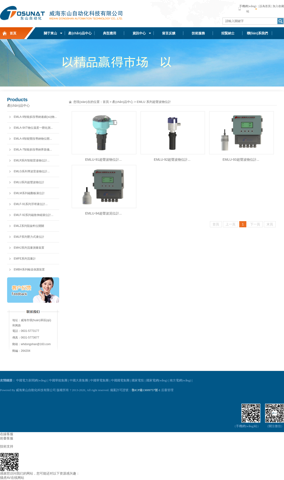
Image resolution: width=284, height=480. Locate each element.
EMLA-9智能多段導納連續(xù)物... (35, 117)
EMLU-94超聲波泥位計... (103, 213)
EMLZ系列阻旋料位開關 (29, 226)
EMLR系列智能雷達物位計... (31, 160)
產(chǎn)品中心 (79, 33)
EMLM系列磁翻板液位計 (29, 193)
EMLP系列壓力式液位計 (29, 236)
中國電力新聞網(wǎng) (31, 380)
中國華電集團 (99, 380)
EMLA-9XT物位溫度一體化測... (33, 127)
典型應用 (109, 33)
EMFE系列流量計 (25, 258)
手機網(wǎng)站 (247, 9)
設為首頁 (265, 6)
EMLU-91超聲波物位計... (103, 159)
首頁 (13, 33)
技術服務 (198, 33)
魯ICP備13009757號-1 (146, 390)
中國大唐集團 (79, 380)
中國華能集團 (58, 380)
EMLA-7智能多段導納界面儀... (33, 149)
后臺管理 (167, 390)
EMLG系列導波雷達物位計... (32, 171)
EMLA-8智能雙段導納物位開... (33, 138)
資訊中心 (139, 33)
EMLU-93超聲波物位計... (240, 159)
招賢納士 (228, 33)
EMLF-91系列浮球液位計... (31, 204)
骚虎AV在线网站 (12, 478)
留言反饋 (168, 33)
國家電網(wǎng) (157, 380)
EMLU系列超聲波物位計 (29, 182)
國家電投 (138, 380)
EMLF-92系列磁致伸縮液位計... (33, 215)
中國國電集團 (120, 380)
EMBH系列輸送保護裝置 (29, 269)
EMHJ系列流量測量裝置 (29, 247)
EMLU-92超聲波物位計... (172, 159)
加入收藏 (278, 6)
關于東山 (50, 33)
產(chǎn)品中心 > (124, 102)
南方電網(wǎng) (180, 380)
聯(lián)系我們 (257, 33)
